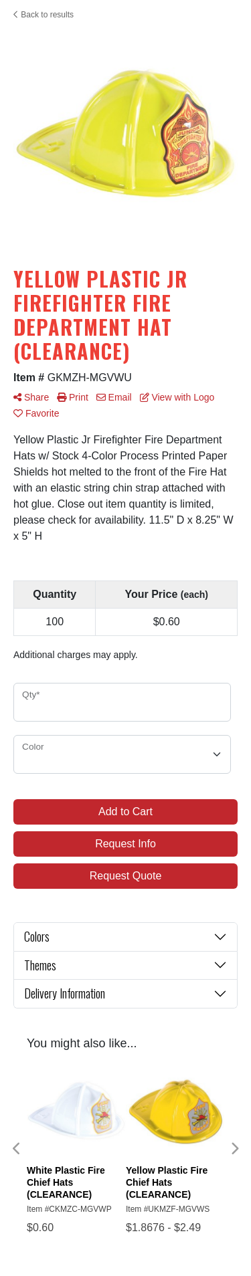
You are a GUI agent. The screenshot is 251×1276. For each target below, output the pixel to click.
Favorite (36, 413)
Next (234, 1149)
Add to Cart (125, 811)
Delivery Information (64, 993)
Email (114, 397)
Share (31, 397)
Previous (16, 1149)
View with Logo (177, 397)
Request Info (125, 843)
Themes (40, 965)
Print (72, 397)
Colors (37, 936)
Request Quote (126, 875)
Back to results (43, 14)
